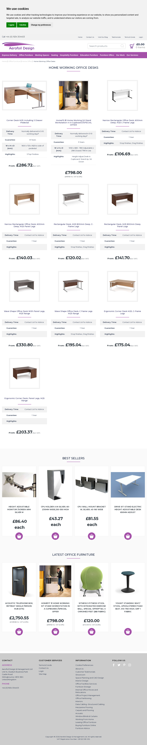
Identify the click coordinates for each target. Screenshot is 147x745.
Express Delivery (9, 55)
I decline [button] (22, 25)
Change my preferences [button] (41, 25)
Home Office (27, 61)
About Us (79, 669)
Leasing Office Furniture (86, 722)
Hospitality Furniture (69, 55)
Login (141, 37)
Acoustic (79, 713)
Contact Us (90, 37)
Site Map (43, 674)
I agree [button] (11, 25)
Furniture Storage (83, 687)
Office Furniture (26, 55)
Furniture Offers (107, 55)
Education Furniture (89, 55)
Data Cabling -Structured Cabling (90, 704)
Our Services (132, 55)
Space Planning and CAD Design (90, 678)
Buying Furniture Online (86, 725)
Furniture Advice (83, 728)
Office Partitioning (83, 698)
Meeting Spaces (42, 55)
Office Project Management (88, 695)
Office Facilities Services (86, 684)
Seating (54, 55)
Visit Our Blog (103, 37)
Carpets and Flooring (85, 710)
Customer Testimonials (85, 672)
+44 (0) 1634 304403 (15, 37)
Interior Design (82, 681)
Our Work (120, 55)
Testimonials (116, 37)
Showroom (80, 675)
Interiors (79, 701)
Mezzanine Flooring (84, 707)
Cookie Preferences (84, 665)
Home (80, 37)
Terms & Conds (130, 37)
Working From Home (85, 719)
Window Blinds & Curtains (86, 716)
